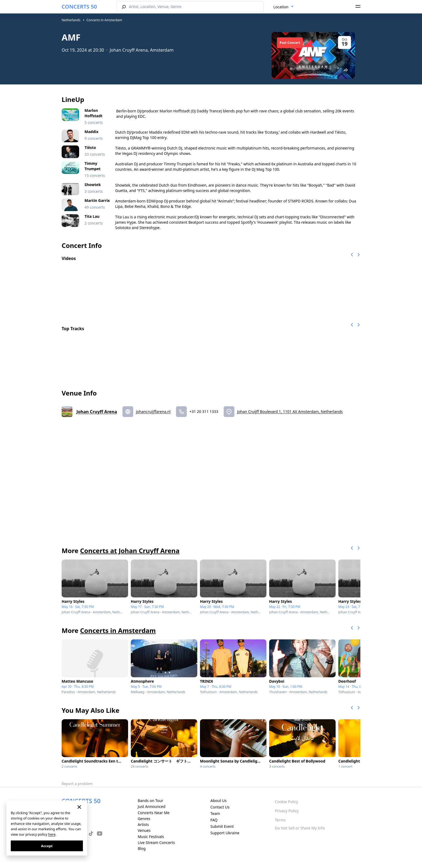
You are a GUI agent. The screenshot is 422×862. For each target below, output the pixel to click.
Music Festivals (151, 836)
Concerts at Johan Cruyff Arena (129, 550)
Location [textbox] (281, 6)
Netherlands (71, 20)
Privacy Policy (286, 810)
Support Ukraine (225, 832)
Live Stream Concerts (156, 842)
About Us (218, 800)
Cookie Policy (286, 801)
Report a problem (77, 783)
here (51, 834)
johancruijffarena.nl (153, 411)
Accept (46, 845)
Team (215, 813)
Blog (142, 848)
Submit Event (222, 826)
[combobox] (283, 7)
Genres (144, 818)
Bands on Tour (150, 800)
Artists (143, 824)
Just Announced (151, 806)
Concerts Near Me (153, 812)
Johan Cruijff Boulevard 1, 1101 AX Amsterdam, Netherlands (290, 411)
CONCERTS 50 (79, 6)
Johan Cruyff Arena (96, 412)
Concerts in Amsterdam (104, 20)
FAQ (214, 819)
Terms (280, 819)
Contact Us (220, 807)
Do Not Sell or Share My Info (300, 828)
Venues (144, 830)
